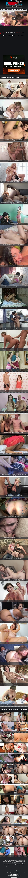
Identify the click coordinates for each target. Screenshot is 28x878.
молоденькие (7, 33)
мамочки (19, 33)
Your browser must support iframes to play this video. (14, 21)
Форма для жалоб (14, 874)
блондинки (3, 35)
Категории (9, 6)
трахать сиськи (20, 35)
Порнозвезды (18, 6)
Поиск (13, 6)
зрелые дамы (11, 35)
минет (13, 33)
